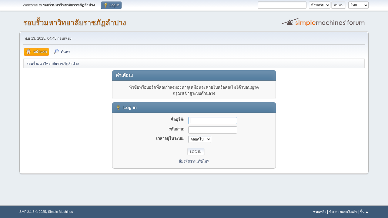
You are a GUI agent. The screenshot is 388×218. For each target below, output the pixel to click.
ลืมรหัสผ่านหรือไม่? (194, 161)
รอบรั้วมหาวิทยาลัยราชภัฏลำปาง (74, 22)
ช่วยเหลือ (319, 211)
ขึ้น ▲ (364, 211)
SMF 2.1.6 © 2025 (32, 211)
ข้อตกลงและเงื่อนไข (343, 211)
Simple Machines (60, 211)
